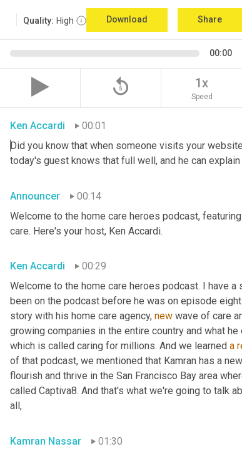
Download (127, 19)
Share (210, 19)
